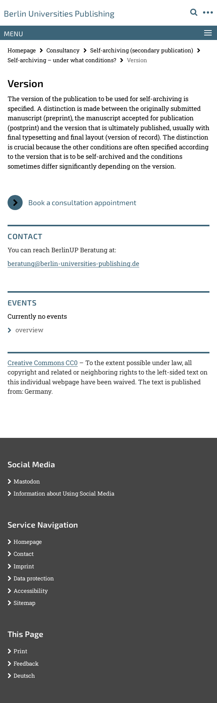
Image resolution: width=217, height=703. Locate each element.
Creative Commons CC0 (43, 362)
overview (25, 329)
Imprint (24, 566)
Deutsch (24, 675)
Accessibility (31, 590)
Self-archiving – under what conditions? (62, 60)
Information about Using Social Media (64, 493)
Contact (24, 553)
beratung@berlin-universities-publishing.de (73, 263)
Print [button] (20, 651)
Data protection (34, 578)
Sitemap (24, 602)
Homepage (22, 50)
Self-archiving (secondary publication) (141, 50)
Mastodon (27, 481)
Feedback (26, 663)
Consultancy (63, 50)
